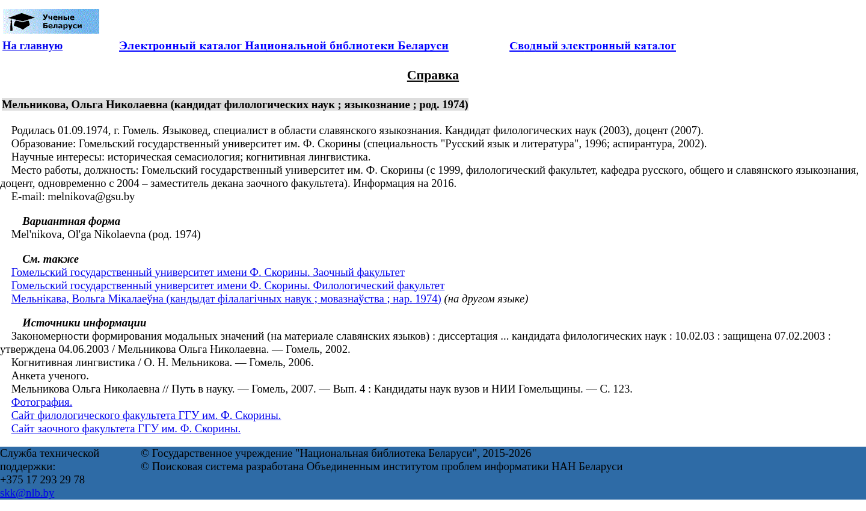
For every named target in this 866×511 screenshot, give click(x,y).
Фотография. (42, 402)
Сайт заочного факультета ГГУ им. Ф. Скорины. (126, 428)
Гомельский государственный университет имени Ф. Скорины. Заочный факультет (208, 272)
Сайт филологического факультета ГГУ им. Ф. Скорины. (146, 415)
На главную (32, 45)
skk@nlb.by (27, 492)
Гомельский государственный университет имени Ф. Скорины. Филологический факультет (228, 285)
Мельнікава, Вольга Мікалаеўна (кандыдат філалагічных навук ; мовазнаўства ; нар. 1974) (226, 298)
